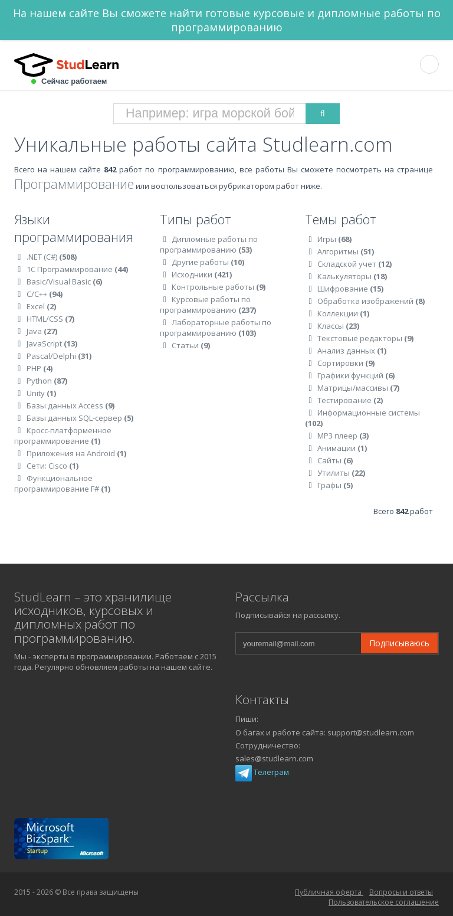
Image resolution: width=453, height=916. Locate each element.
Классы (338, 325)
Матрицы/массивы (358, 387)
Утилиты (341, 472)
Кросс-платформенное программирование (62, 435)
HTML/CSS (50, 318)
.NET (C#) (52, 256)
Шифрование (350, 288)
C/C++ (45, 294)
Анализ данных (351, 350)
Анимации (342, 448)
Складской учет (354, 264)
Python (47, 380)
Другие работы (208, 262)
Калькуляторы (352, 276)
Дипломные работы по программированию (209, 244)
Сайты (335, 460)
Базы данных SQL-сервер (80, 418)
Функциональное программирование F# (62, 483)
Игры (334, 239)
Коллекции (343, 313)
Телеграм (262, 772)
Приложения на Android (76, 453)
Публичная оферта (329, 892)
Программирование (74, 183)
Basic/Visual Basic (64, 281)
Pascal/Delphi (59, 356)
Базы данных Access (70, 405)
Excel (41, 306)
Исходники (202, 274)
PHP (39, 368)
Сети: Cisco (52, 465)
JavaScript (52, 343)
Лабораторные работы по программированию (216, 327)
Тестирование (350, 400)
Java (42, 331)
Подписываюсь (399, 643)
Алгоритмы (345, 251)
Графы (335, 485)
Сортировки (346, 363)
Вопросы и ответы (401, 892)
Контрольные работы (218, 287)
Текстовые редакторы (365, 338)
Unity (41, 393)
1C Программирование (77, 269)
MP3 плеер (343, 435)
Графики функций (356, 375)
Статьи (191, 345)
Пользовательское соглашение (384, 902)
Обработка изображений (371, 301)
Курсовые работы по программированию (208, 304)
